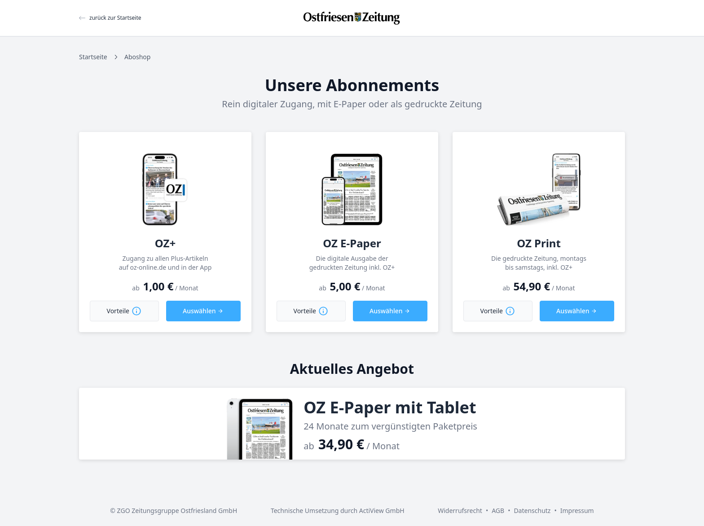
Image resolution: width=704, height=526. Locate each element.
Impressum (577, 510)
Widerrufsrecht (460, 510)
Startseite (93, 57)
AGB (498, 510)
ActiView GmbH (382, 510)
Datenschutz (532, 510)
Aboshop (137, 57)
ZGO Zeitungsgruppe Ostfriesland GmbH (177, 510)
